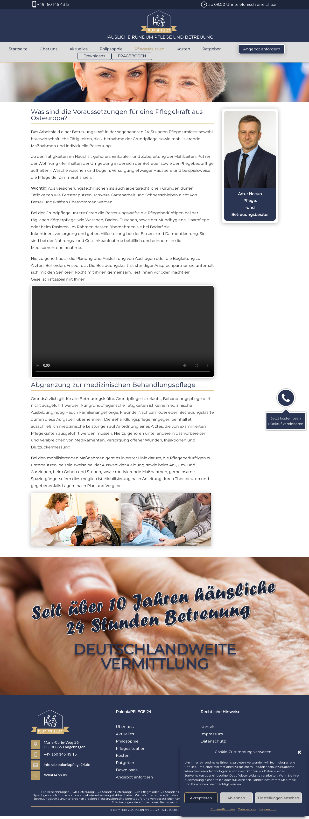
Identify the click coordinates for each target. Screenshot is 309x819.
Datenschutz (247, 809)
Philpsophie (111, 49)
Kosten (183, 49)
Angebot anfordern (261, 49)
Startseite (18, 49)
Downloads (94, 56)
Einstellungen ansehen (278, 798)
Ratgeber (211, 49)
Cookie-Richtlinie (223, 809)
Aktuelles (79, 49)
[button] (299, 752)
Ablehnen (236, 798)
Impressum (267, 809)
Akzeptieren (201, 798)
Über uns (48, 49)
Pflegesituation (149, 49)
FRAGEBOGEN (132, 56)
